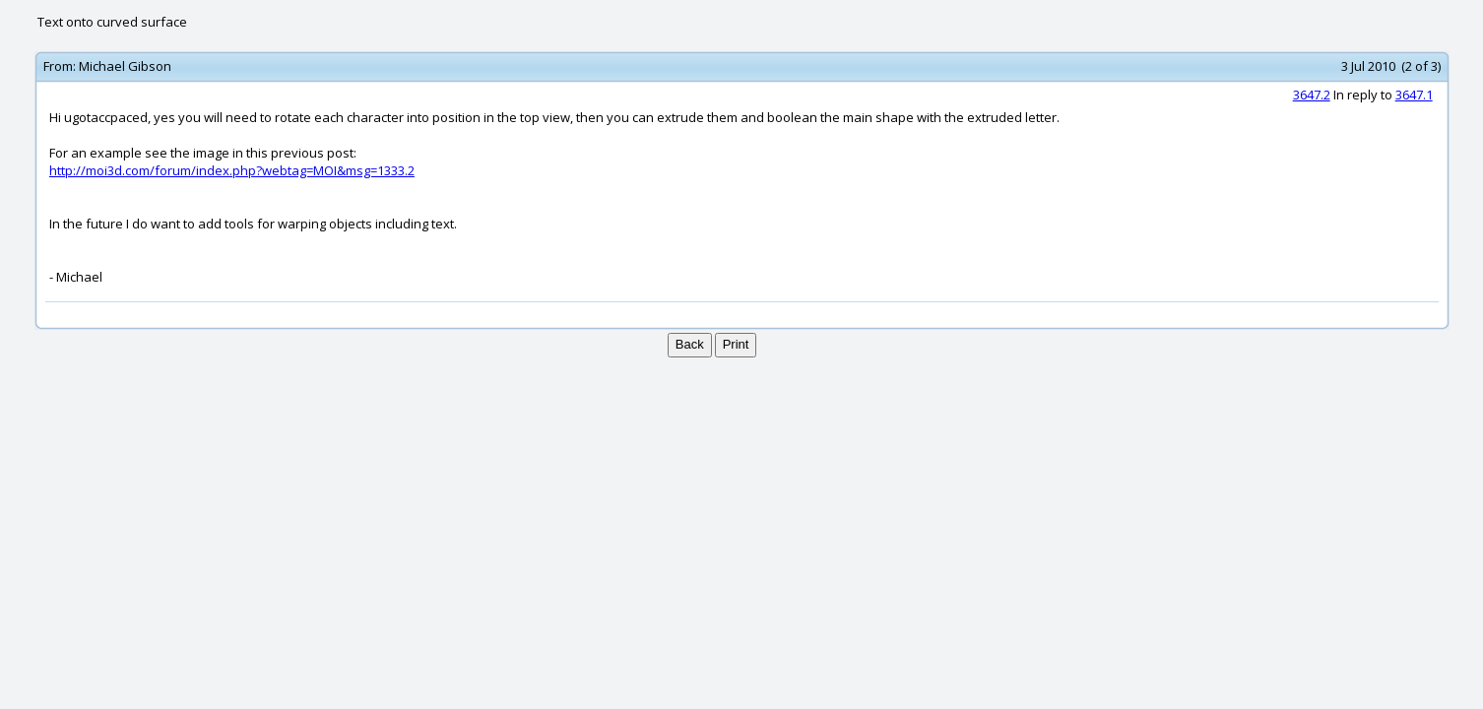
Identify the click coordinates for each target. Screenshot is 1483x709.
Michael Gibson (125, 66)
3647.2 (1311, 94)
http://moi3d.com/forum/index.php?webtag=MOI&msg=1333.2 (232, 170)
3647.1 (1414, 94)
